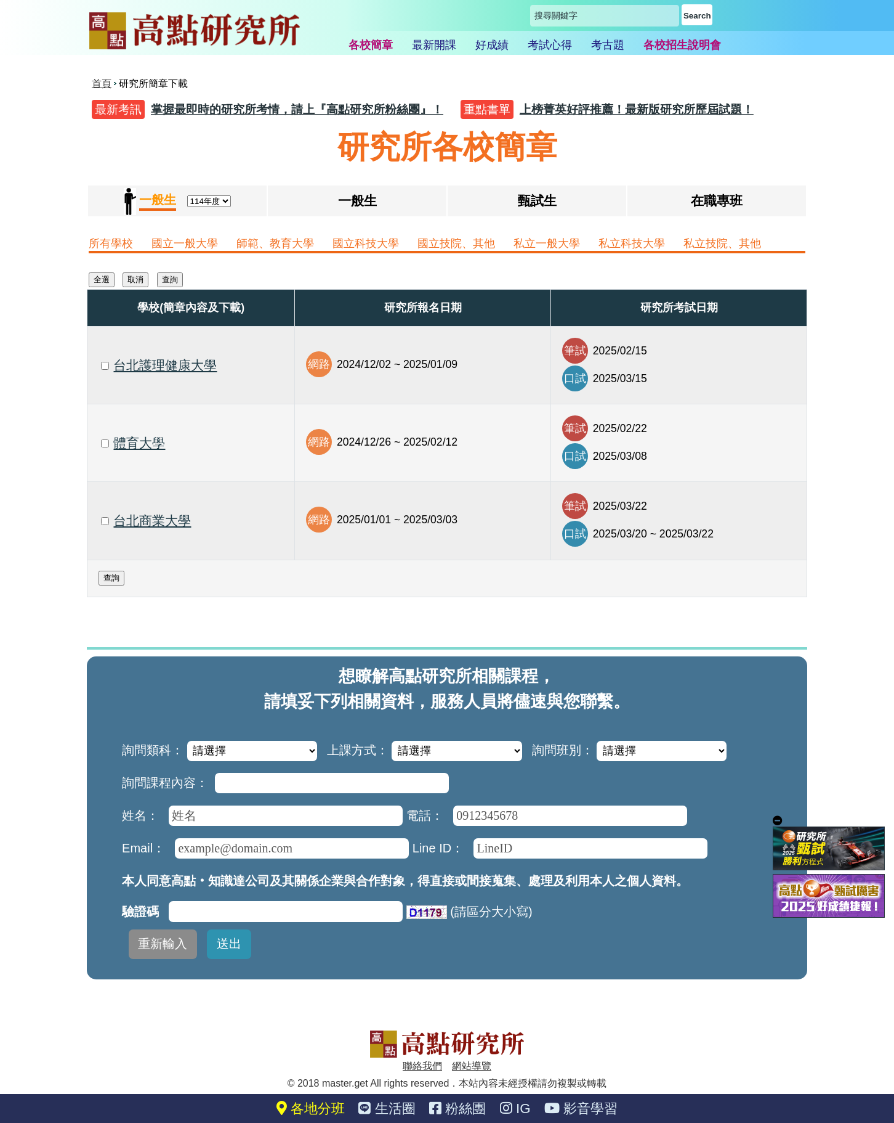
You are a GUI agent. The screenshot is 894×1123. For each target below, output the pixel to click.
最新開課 (434, 45)
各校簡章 (370, 45)
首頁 (101, 83)
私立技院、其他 (722, 243)
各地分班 (310, 1108)
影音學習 (581, 1108)
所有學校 (111, 243)
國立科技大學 (365, 243)
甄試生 (537, 201)
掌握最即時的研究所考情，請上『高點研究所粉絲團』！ (297, 109)
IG (515, 1108)
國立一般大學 (184, 243)
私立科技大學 (631, 243)
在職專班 (717, 201)
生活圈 (386, 1108)
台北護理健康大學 (165, 365)
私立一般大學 (546, 243)
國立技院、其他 (456, 243)
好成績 (492, 45)
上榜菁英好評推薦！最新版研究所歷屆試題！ (637, 109)
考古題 (607, 45)
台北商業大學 (152, 520)
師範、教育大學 (275, 243)
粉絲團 (457, 1108)
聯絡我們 (422, 1066)
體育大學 (139, 443)
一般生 (357, 201)
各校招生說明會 (682, 45)
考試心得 (550, 45)
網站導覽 (471, 1066)
